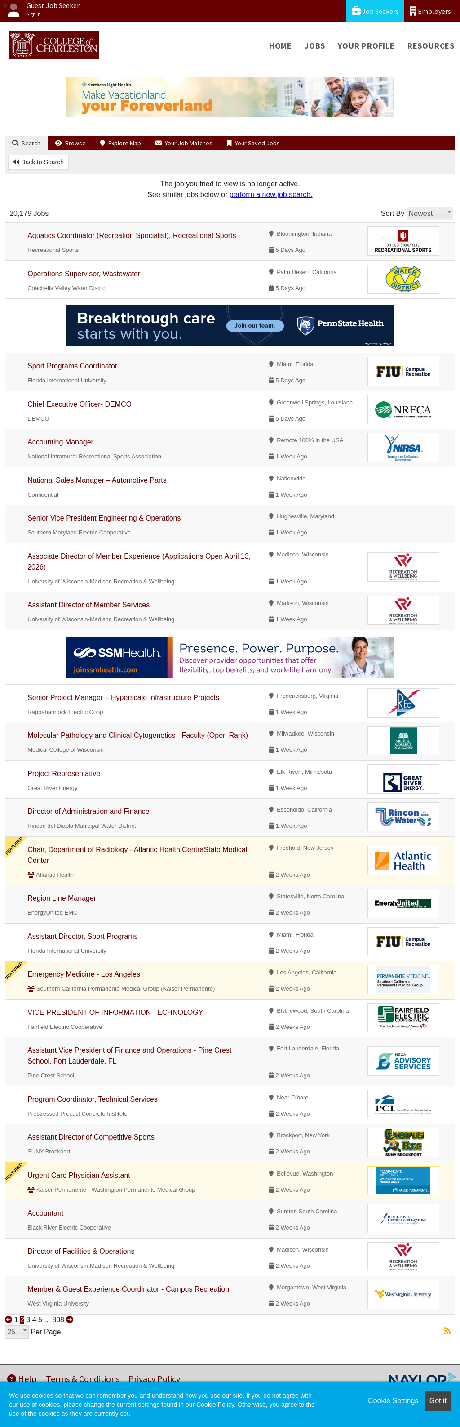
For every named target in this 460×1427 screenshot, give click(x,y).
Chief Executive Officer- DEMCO (79, 404)
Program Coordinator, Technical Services (92, 1099)
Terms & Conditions (82, 1378)
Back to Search (38, 162)
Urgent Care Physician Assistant (78, 1175)
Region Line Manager (61, 898)
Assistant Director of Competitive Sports (91, 1137)
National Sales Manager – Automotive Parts (97, 480)
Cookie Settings (393, 1401)
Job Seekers (375, 11)
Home (280, 45)
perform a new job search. (271, 194)
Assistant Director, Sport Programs (82, 936)
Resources (431, 45)
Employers (430, 11)
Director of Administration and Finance (88, 811)
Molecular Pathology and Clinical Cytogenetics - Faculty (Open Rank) (137, 735)
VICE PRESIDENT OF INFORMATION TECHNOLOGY (115, 1012)
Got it (438, 1401)
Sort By (392, 213)
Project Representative (63, 773)
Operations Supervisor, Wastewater (83, 274)
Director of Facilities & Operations (80, 1251)
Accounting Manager (60, 442)
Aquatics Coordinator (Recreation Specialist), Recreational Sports (131, 235)
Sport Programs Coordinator (72, 366)
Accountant (45, 1213)
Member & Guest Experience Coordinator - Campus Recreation (128, 1289)
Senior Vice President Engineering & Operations (104, 518)
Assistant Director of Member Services (88, 605)
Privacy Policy (154, 1378)
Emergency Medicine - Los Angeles (83, 974)
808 (58, 1320)
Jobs (315, 45)
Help (22, 1378)
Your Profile (366, 45)
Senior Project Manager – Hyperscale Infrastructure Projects (123, 697)
